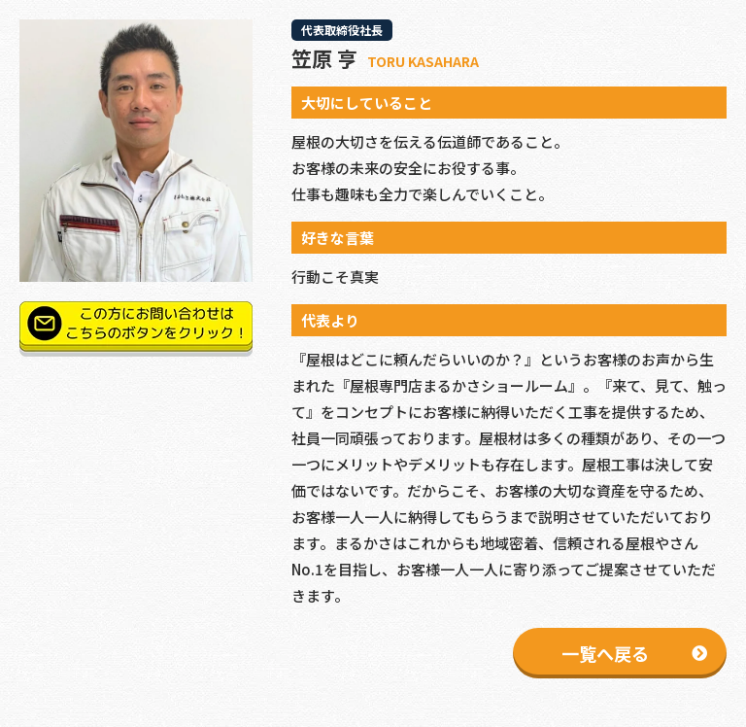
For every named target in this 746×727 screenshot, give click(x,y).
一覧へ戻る (605, 653)
